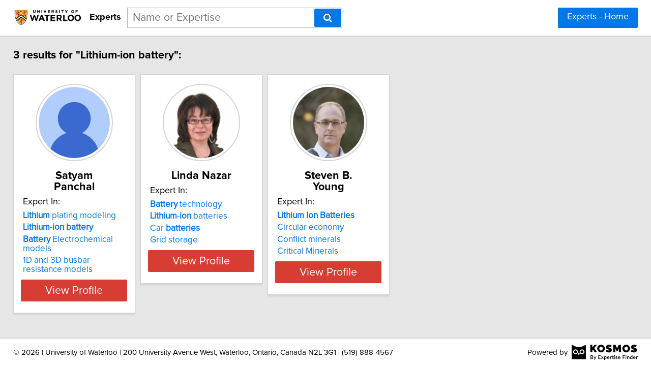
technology (218, 204)
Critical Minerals (365, 240)
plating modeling (76, 204)
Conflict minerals (367, 228)
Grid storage (206, 240)
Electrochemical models (90, 228)
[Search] (327, 18)
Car (207, 228)
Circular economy (368, 216)
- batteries (221, 216)
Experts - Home (598, 16)
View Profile (94, 270)
